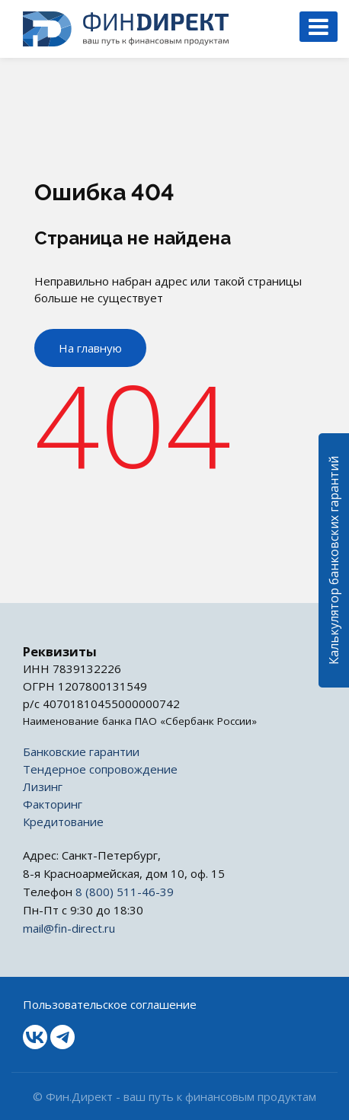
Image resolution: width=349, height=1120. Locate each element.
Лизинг (42, 786)
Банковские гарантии (81, 751)
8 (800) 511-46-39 (124, 891)
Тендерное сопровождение (100, 769)
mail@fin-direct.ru (69, 928)
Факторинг (52, 804)
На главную (90, 348)
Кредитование (63, 821)
